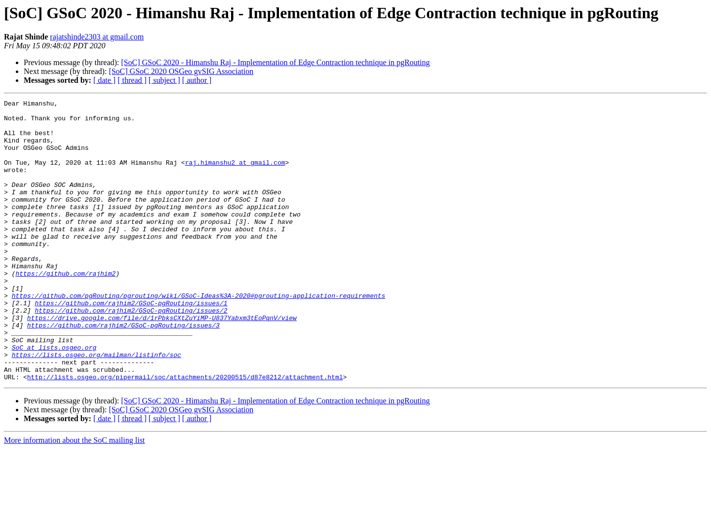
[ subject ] (164, 80)
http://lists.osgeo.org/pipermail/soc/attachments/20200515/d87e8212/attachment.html (185, 433)
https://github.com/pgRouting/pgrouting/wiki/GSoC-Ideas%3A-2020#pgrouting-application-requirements (199, 335)
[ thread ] (132, 80)
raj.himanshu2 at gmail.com (235, 175)
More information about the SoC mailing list (74, 496)
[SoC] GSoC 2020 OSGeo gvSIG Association (181, 71)
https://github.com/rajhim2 (65, 308)
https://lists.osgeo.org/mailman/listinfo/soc (96, 406)
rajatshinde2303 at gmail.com (97, 37)
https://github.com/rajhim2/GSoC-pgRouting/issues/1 (131, 344)
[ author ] (197, 80)
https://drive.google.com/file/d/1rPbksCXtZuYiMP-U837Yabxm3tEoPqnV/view (162, 362)
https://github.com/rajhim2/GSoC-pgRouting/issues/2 (131, 353)
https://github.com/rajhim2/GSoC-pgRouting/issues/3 (123, 370)
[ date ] (104, 80)
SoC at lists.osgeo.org (54, 397)
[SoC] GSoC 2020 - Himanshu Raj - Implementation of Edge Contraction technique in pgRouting (275, 62)
